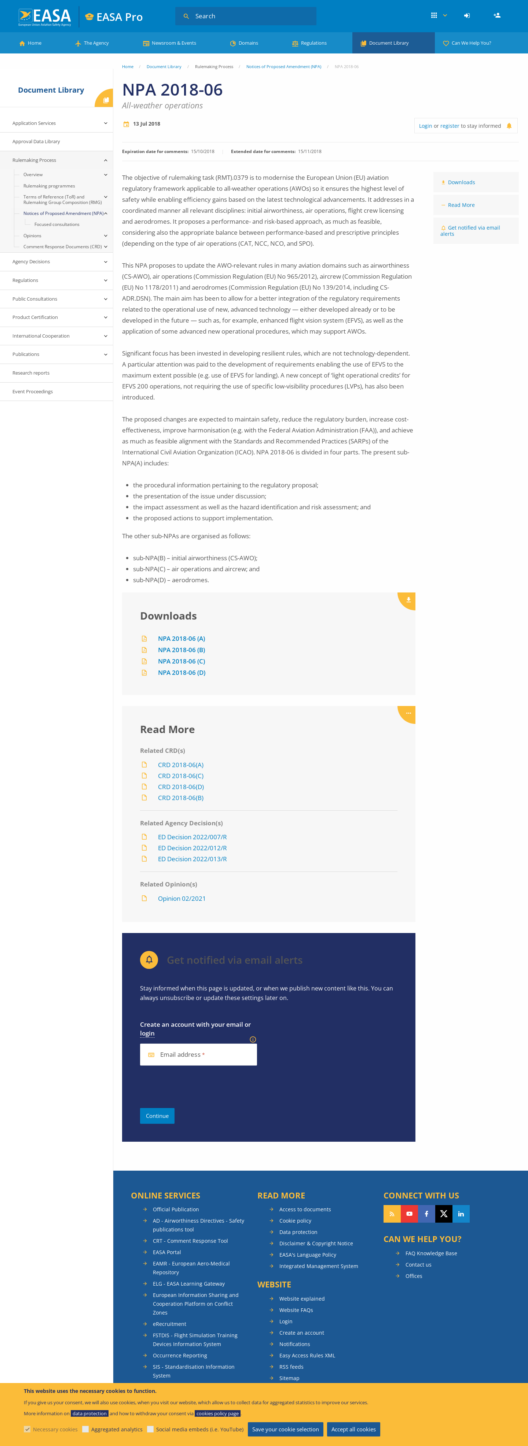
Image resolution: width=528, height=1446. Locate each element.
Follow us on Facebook (426, 1214)
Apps (439, 16)
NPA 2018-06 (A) (181, 638)
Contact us (419, 1264)
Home (34, 43)
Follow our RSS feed (392, 1214)
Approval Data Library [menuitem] (36, 141)
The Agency (96, 43)
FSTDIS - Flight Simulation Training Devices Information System (195, 1340)
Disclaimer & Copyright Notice (316, 1243)
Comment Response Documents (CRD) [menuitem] (62, 247)
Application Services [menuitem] (34, 123)
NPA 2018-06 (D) (181, 672)
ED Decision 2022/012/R (192, 848)
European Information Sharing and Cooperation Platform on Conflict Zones (196, 1303)
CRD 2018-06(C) (180, 776)
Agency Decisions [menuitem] (31, 261)
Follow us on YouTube (409, 1214)
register (449, 125)
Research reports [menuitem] (31, 372)
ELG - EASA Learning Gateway (189, 1283)
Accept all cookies (353, 1429)
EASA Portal (167, 1252)
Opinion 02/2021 (182, 898)
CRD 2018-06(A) (180, 765)
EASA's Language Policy (307, 1254)
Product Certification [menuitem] (35, 317)
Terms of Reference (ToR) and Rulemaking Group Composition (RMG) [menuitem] (62, 199)
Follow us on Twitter (443, 1214)
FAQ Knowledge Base (431, 1253)
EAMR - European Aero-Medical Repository (191, 1268)
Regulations (314, 43)
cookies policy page (218, 1413)
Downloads (461, 182)
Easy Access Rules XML (307, 1355)
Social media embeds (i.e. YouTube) (199, 1429)
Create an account (301, 1332)
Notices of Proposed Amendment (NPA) (283, 66)
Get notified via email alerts (470, 230)
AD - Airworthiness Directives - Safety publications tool (198, 1225)
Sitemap (289, 1378)
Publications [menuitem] (25, 354)
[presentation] (196, 1087)
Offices (414, 1275)
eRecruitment (169, 1323)
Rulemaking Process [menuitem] (34, 160)
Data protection (298, 1231)
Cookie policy (295, 1220)
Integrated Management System (318, 1266)
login (147, 1033)
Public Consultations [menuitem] (34, 298)
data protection (90, 1413)
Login (468, 16)
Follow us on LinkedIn (461, 1214)
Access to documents (305, 1209)
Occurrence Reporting (180, 1355)
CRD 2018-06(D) (181, 787)
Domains (248, 43)
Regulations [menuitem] (25, 280)
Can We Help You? (471, 43)
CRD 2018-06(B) (180, 797)
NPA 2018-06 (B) (181, 650)
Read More (461, 204)
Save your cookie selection (285, 1429)
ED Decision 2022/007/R (192, 837)
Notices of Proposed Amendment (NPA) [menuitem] (63, 213)
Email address (180, 1054)
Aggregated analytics (117, 1429)
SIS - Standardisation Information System (194, 1371)
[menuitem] (468, 16)
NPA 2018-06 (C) (181, 661)
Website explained (302, 1298)
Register (498, 16)
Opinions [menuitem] (32, 236)
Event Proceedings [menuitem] (32, 391)
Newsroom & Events (174, 43)
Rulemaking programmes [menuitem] (49, 186)
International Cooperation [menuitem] (41, 335)
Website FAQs (296, 1309)
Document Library (389, 43)
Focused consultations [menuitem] (57, 224)
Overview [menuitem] (33, 174)
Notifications (294, 1344)
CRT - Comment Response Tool (190, 1240)
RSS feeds (291, 1366)
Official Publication (176, 1209)
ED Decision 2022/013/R (192, 859)
